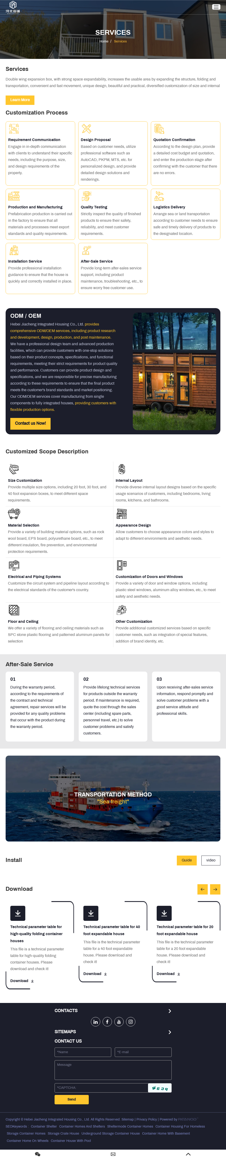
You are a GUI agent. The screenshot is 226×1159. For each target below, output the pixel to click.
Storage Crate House (63, 1133)
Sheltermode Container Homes (130, 1126)
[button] (202, 889)
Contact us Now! (30, 424)
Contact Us (68, 1042)
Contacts (66, 1011)
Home (104, 41)
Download (21, 981)
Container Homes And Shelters (82, 1126)
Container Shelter (44, 1126)
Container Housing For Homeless (180, 1126)
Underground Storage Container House (111, 1133)
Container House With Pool (71, 1141)
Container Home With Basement (166, 1133)
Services (120, 41)
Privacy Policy (147, 1119)
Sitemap (128, 1119)
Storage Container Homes (26, 1133)
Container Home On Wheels (27, 1141)
